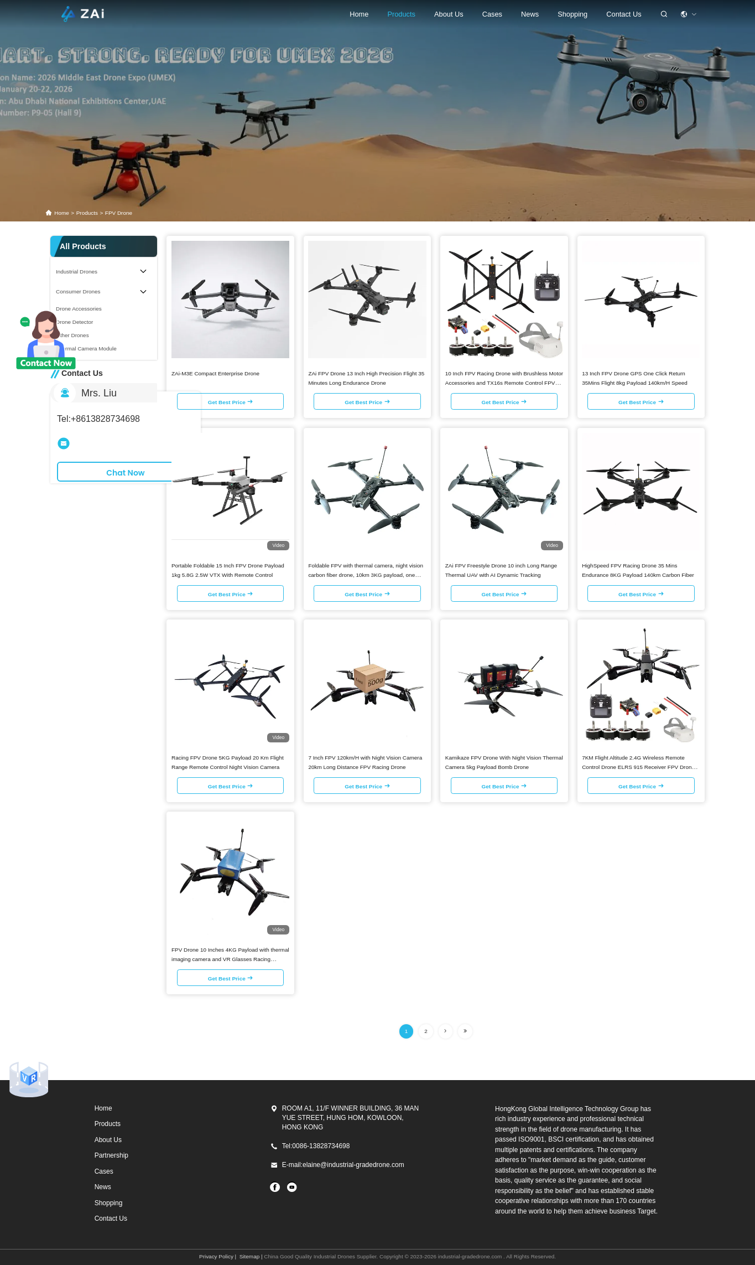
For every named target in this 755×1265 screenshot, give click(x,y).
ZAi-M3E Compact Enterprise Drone (215, 373)
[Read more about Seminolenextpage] (446, 1031)
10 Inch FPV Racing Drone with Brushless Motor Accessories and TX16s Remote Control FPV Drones (504, 382)
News (530, 14)
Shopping (109, 1203)
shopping (572, 14)
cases (492, 14)
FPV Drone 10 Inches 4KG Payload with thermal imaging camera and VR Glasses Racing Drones (230, 959)
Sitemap (249, 1256)
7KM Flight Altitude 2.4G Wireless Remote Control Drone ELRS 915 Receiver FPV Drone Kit (638, 767)
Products (401, 14)
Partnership (111, 1155)
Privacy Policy (216, 1256)
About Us (449, 14)
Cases (104, 1171)
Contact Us (623, 14)
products (87, 213)
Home (359, 14)
